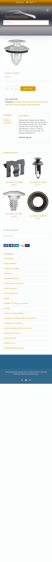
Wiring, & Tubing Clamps (14, 313)
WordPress (17, 374)
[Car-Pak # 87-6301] (38, 158)
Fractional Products (12, 278)
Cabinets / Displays (12, 268)
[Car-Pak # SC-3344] (14, 158)
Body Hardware (36, 102)
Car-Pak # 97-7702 (14, 214)
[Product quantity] (12, 89)
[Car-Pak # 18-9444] (38, 192)
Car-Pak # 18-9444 (38, 216)
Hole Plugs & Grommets (14, 283)
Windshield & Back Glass (14, 348)
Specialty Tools (10, 338)
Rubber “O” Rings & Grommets (16, 303)
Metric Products (11, 288)
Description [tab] (7, 115)
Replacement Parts (12, 333)
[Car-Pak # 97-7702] (14, 192)
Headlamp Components (14, 323)
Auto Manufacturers (21, 102)
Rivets (7, 298)
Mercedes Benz (34, 105)
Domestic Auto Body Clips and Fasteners (20, 318)
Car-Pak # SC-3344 (14, 182)
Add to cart (28, 89)
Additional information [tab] (7, 121)
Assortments (9, 258)
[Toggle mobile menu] (47, 10)
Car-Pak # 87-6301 (38, 182)
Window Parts (10, 343)
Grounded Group (33, 374)
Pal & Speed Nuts (11, 293)
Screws (7, 308)
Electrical (8, 273)
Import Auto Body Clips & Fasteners (18, 328)
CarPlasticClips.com (11, 372)
